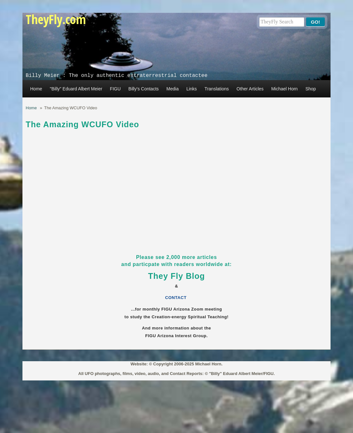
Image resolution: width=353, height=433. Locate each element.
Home (36, 88)
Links (191, 88)
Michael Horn (284, 88)
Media (173, 88)
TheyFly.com (56, 19)
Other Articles (250, 88)
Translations (216, 88)
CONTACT (176, 297)
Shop (311, 88)
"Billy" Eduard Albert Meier (76, 88)
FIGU (115, 88)
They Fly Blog (176, 275)
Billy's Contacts (143, 88)
